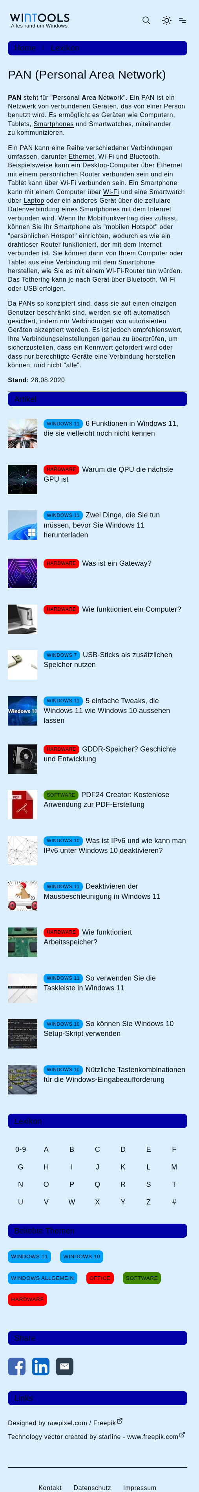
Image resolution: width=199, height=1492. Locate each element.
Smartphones (54, 124)
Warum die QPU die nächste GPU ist (108, 474)
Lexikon (65, 48)
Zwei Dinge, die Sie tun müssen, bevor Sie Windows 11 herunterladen (102, 525)
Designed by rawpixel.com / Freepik (62, 1423)
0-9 (20, 1149)
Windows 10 (81, 1256)
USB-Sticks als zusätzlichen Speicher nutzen (108, 660)
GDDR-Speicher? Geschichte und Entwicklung (110, 754)
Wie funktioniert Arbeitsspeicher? (88, 937)
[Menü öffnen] (182, 20)
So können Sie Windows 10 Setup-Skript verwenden (108, 1028)
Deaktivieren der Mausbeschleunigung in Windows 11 (102, 891)
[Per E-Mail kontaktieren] (64, 1368)
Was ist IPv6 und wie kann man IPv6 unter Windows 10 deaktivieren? (115, 845)
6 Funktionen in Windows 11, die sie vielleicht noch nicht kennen (111, 428)
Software (142, 1278)
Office (100, 1278)
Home (25, 48)
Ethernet (82, 156)
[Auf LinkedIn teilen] (40, 1368)
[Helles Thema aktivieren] (167, 20)
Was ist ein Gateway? (117, 563)
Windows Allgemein (42, 1278)
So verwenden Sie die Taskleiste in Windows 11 (100, 983)
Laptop (34, 200)
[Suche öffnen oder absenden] (146, 20)
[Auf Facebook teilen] (17, 1368)
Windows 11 (29, 1256)
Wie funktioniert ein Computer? (131, 609)
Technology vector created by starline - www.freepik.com (93, 1436)
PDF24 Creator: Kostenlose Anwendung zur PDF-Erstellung (106, 799)
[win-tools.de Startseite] (39, 20)
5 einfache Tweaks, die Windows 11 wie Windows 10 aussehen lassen (107, 710)
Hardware (27, 1299)
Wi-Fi (111, 192)
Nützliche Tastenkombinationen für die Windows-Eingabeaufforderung (114, 1074)
